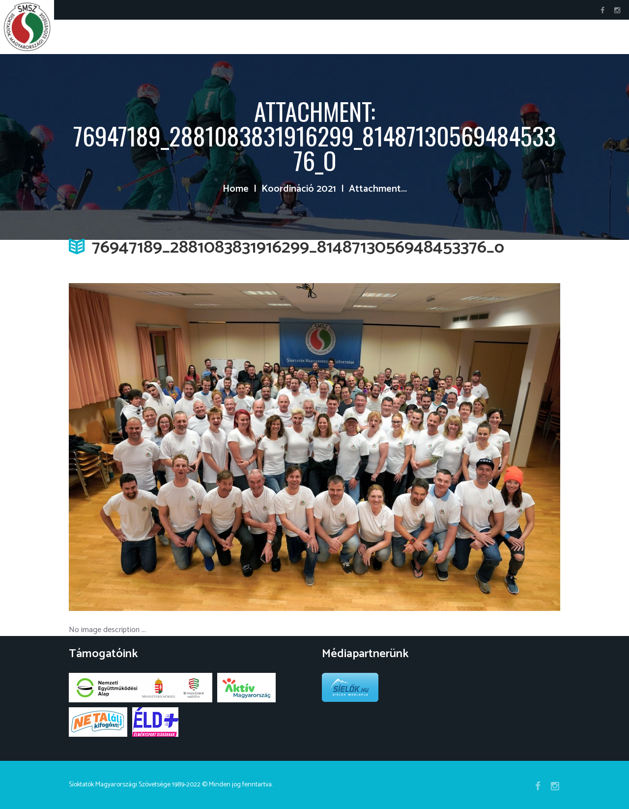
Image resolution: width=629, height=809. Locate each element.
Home (236, 189)
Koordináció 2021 (298, 189)
